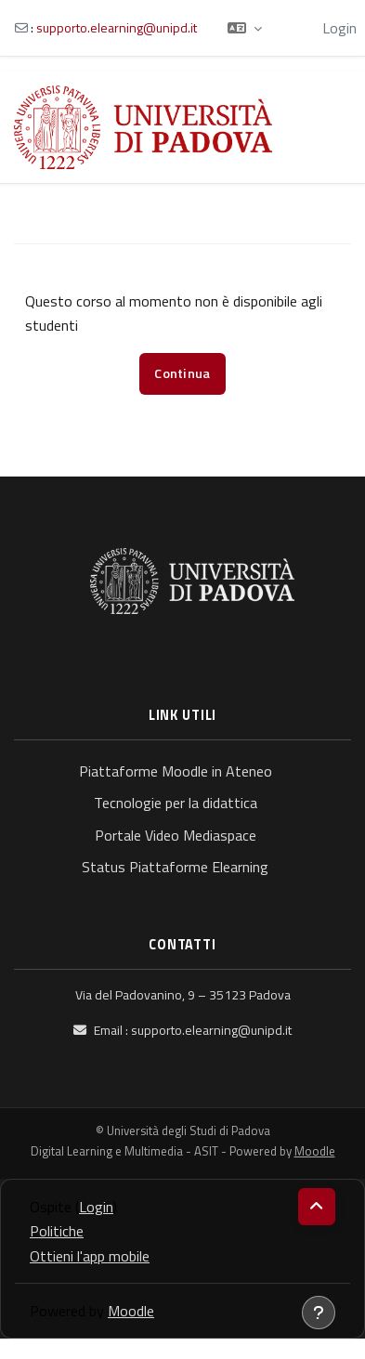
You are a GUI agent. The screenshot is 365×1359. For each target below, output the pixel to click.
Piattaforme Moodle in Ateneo (175, 771)
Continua (182, 373)
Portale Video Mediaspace (175, 835)
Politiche (57, 1231)
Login (339, 28)
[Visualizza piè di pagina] (318, 1312)
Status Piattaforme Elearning (175, 867)
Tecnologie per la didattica (175, 802)
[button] (244, 28)
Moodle (314, 1151)
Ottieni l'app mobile (90, 1256)
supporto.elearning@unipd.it (116, 27)
